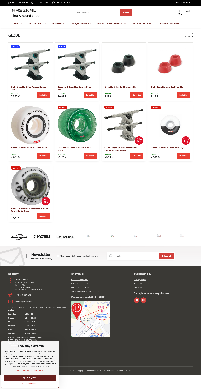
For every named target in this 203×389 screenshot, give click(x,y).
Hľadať (126, 12)
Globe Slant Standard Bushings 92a (120, 87)
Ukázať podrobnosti (30, 383)
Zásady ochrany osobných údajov (117, 370)
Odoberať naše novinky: (41, 258)
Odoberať (166, 256)
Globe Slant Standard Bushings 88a (167, 87)
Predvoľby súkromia (94, 370)
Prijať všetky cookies (30, 378)
